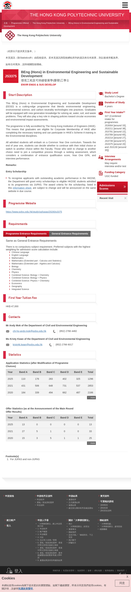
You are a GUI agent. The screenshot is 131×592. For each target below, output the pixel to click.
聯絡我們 (121, 570)
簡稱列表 (56, 570)
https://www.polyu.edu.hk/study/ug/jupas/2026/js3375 (34, 211)
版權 (89, 570)
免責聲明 (81, 570)
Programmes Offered (20, 23)
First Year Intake (115, 112)
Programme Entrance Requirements (26, 233)
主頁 (6, 23)
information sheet (22, 188)
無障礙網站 (109, 570)
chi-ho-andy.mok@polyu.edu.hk (29, 331)
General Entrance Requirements (70, 233)
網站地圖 (98, 570)
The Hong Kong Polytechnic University (49, 23)
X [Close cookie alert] (127, 576)
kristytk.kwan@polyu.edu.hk (27, 344)
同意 (122, 583)
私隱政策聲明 (68, 570)
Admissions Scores (107, 187)
